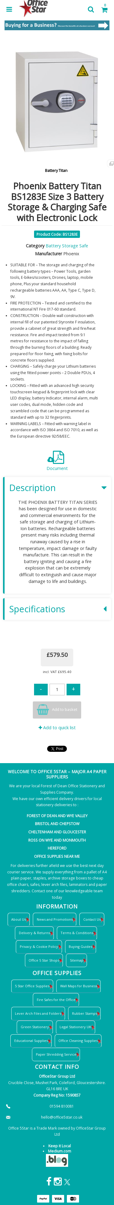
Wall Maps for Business (78, 986)
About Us (18, 919)
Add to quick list (57, 727)
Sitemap (76, 960)
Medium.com (59, 1151)
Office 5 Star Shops (44, 960)
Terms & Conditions (76, 932)
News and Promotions (55, 919)
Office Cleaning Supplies (78, 1040)
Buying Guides (80, 946)
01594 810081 (62, 1106)
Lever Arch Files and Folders (38, 1013)
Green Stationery (35, 1027)
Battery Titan (56, 170)
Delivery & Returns (34, 932)
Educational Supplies (31, 1040)
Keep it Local (59, 1146)
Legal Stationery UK (75, 1027)
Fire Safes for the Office (56, 999)
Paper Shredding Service (56, 1054)
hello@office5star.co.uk (61, 1117)
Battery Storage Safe (67, 246)
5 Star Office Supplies (32, 986)
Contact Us (92, 919)
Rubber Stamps (84, 1013)
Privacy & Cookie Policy (39, 946)
